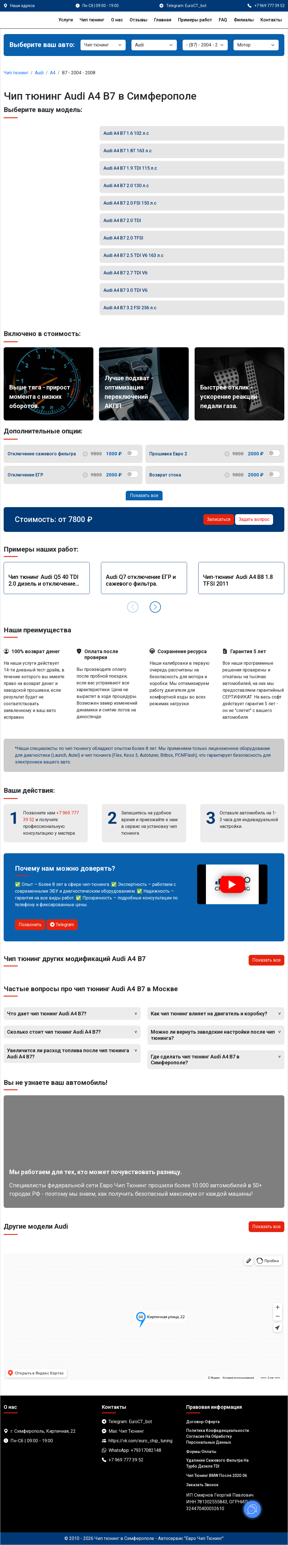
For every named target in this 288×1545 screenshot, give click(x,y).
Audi (39, 72)
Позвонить (30, 924)
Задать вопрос (254, 519)
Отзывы (138, 20)
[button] (155, 607)
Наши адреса (22, 5)
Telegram (62, 924)
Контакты (271, 20)
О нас (117, 20)
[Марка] (154, 45)
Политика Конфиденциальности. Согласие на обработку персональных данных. (218, 1436)
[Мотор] (256, 45)
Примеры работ (195, 20)
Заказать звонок (202, 1485)
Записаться (218, 519)
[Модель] (205, 45)
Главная (162, 20)
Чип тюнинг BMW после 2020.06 (216, 1475)
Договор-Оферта (203, 1421)
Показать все (144, 495)
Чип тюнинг (92, 20)
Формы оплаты (201, 1451)
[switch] (132, 453)
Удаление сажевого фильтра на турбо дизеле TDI (217, 1463)
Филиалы (244, 20)
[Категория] (103, 45)
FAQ (223, 20)
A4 (52, 72)
